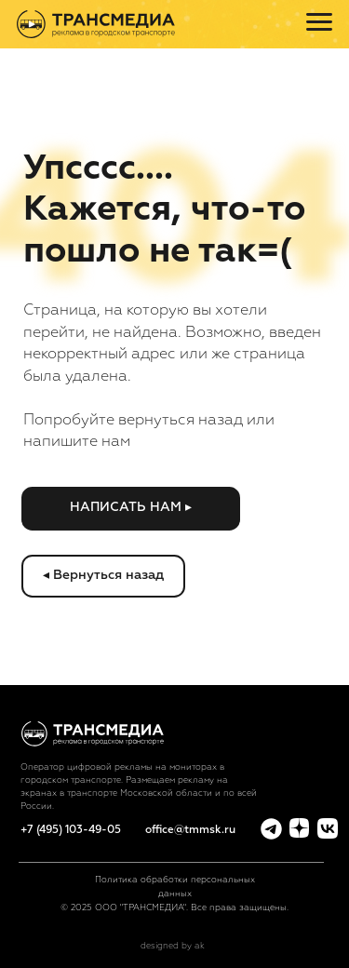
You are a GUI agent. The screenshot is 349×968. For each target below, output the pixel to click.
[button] (130, 509)
